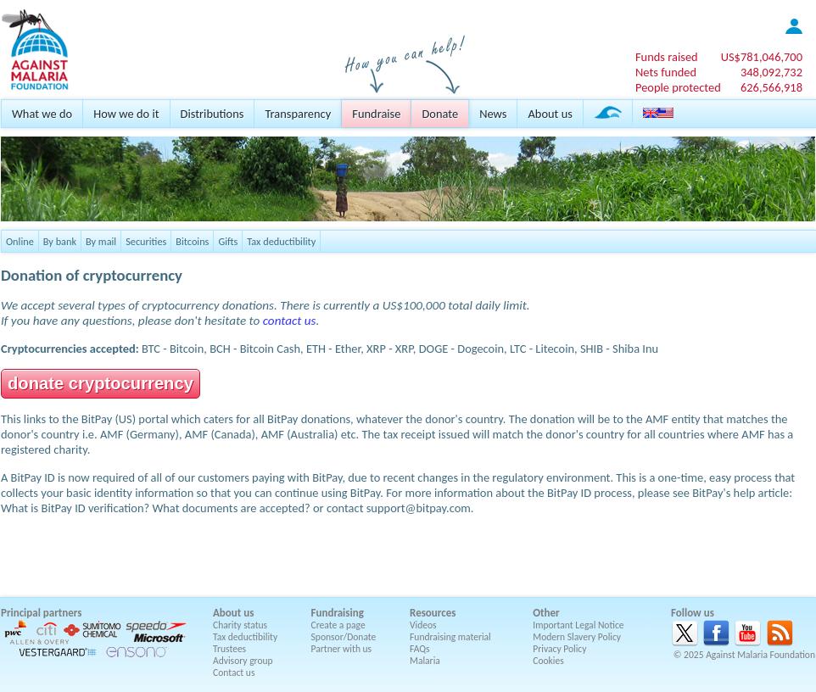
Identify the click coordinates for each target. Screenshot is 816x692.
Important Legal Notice (578, 625)
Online (20, 241)
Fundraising (337, 612)
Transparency (298, 113)
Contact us (233, 672)
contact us (289, 320)
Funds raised (666, 56)
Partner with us (341, 649)
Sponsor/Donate (344, 637)
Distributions (212, 113)
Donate (440, 113)
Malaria (425, 661)
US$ (761, 56)
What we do (42, 113)
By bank (59, 241)
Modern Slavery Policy (577, 637)
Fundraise (376, 113)
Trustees (229, 649)
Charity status (240, 625)
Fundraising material (450, 637)
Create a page (338, 625)
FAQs (420, 649)
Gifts (228, 241)
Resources (433, 612)
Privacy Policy (559, 649)
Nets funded (665, 72)
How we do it (126, 113)
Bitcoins (192, 241)
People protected (678, 87)
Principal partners (41, 612)
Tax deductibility (281, 241)
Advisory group (243, 661)
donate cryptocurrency (100, 383)
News (492, 113)
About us (550, 113)
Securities (146, 241)
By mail (101, 241)
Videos (423, 625)
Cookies (548, 661)
